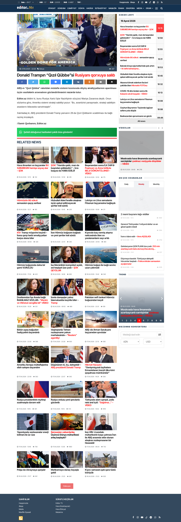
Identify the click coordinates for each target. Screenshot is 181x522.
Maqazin (112, 8)
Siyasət (52, 8)
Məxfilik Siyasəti (25, 512)
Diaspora (130, 8)
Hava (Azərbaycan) (63, 506)
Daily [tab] (126, 184)
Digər (148, 8)
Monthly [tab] (156, 184)
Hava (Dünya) (61, 509)
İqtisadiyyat (101, 8)
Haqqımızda (124, 2)
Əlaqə (132, 2)
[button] (112, 82)
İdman (121, 8)
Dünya (81, 8)
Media (139, 8)
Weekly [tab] (141, 184)
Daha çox (67, 486)
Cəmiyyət (71, 8)
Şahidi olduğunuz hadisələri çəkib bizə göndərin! (48, 132)
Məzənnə (59, 512)
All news (141, 121)
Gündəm (61, 8)
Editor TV (59, 503)
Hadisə (89, 8)
